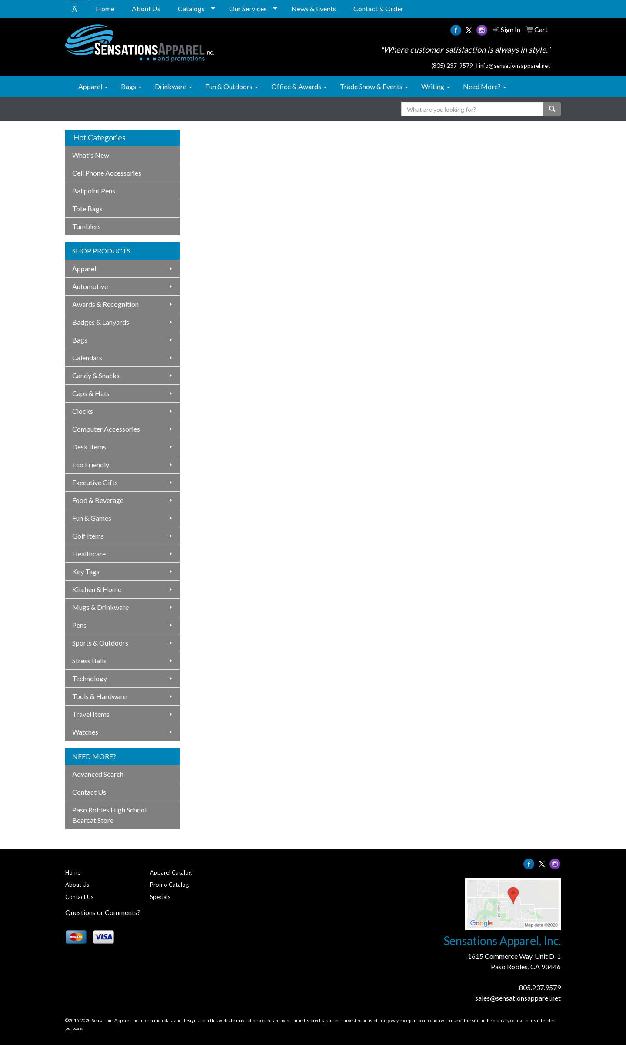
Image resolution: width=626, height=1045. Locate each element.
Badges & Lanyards (100, 322)
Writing (435, 86)
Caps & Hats (91, 393)
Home (105, 8)
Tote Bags (87, 208)
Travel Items (91, 714)
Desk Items (89, 447)
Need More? (484, 86)
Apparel (93, 86)
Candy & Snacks (96, 375)
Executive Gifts (95, 482)
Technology (89, 678)
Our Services (248, 8)
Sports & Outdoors (100, 643)
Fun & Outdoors (231, 86)
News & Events (313, 8)
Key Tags (86, 571)
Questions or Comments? (102, 912)
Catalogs (191, 8)
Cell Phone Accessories (106, 173)
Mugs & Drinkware (100, 607)
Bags (131, 86)
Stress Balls (89, 660)
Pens (79, 625)
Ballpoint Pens (93, 190)
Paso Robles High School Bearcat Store (109, 814)
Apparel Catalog (171, 872)
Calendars (87, 357)
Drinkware (173, 86)
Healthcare (89, 553)
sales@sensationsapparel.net (518, 998)
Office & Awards (299, 86)
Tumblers (86, 226)
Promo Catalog (169, 884)
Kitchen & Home (96, 589)
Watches (85, 732)
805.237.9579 (540, 987)
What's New (90, 155)
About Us (146, 8)
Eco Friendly (90, 464)
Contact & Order (378, 8)
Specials (160, 896)
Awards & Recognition (105, 304)
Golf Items (88, 536)
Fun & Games (91, 518)
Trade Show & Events (374, 86)
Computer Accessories (106, 429)
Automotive (90, 286)
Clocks (82, 411)
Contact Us (89, 792)
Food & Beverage (97, 500)
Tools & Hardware (99, 696)
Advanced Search (97, 774)
